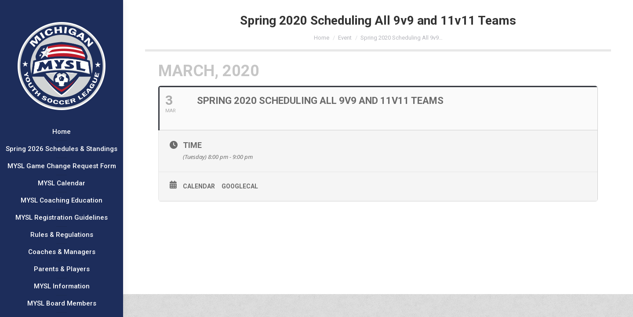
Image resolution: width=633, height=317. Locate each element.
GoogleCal (240, 186)
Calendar (199, 186)
